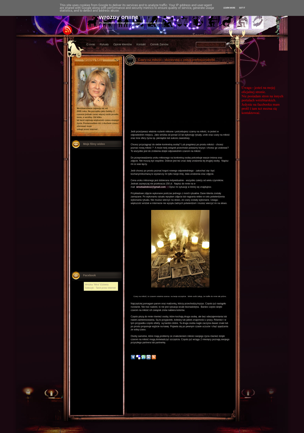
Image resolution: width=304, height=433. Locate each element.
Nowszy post (132, 388)
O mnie (90, 44)
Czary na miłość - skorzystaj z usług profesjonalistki (176, 59)
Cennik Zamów (159, 44)
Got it (242, 8)
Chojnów (128, 412)
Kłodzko (127, 401)
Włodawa (128, 406)
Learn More (229, 8)
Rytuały (104, 44)
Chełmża (128, 393)
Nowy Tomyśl (130, 395)
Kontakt (141, 44)
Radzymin (128, 417)
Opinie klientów (122, 44)
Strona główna (180, 388)
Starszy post (227, 388)
